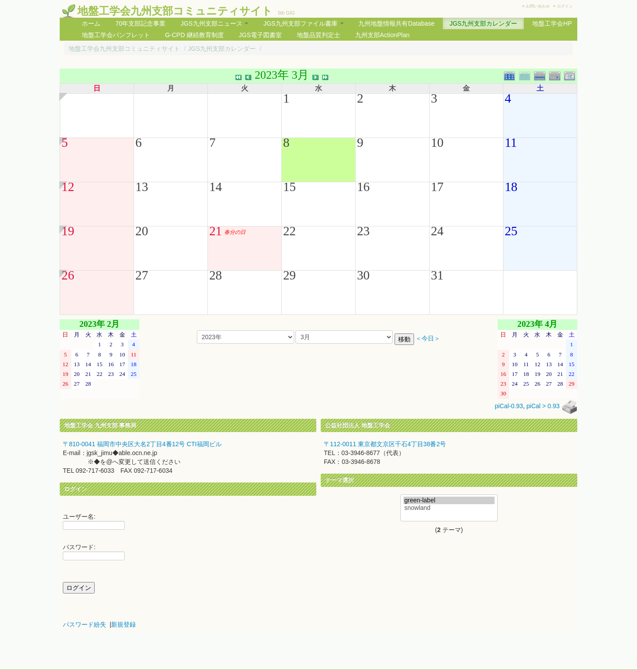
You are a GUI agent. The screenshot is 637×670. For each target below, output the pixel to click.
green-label (449, 500)
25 (511, 230)
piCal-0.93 (509, 406)
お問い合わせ (538, 6)
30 (363, 275)
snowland (449, 508)
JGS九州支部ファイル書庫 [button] (303, 23)
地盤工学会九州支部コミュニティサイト (174, 11)
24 (437, 230)
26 (67, 275)
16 (363, 186)
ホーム (91, 23)
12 (67, 186)
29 (289, 275)
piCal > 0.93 (543, 406)
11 (511, 142)
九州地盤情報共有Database (396, 23)
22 (289, 230)
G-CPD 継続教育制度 (194, 34)
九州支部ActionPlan (382, 34)
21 (215, 230)
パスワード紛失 (84, 624)
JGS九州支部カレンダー (483, 23)
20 (141, 230)
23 (363, 230)
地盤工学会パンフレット (116, 34)
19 (67, 230)
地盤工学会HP (552, 23)
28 (215, 275)
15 (289, 186)
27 (141, 275)
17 (437, 186)
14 (215, 186)
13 (141, 186)
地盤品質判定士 (318, 34)
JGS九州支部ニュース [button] (214, 23)
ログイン (565, 6)
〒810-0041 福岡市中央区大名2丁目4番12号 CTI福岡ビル (142, 444)
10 (437, 142)
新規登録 (123, 624)
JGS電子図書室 (260, 34)
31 (437, 275)
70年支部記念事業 (140, 23)
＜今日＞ (427, 338)
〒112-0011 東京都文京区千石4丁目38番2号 (385, 444)
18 (511, 186)
